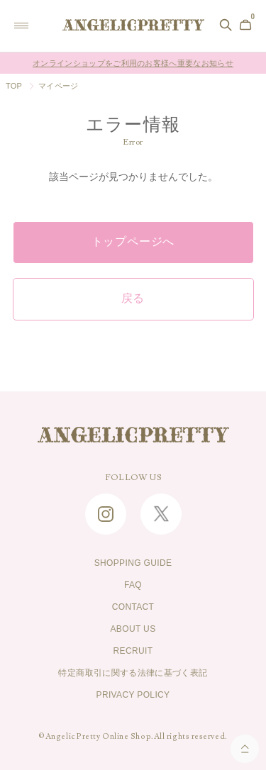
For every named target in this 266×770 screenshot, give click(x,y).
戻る (133, 298)
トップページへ (133, 242)
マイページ (58, 86)
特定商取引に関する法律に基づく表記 (132, 673)
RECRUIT (133, 651)
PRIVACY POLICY (133, 695)
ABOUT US (132, 629)
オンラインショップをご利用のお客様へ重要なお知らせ (133, 63)
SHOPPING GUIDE (133, 563)
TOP (14, 86)
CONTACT (133, 607)
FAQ (133, 585)
